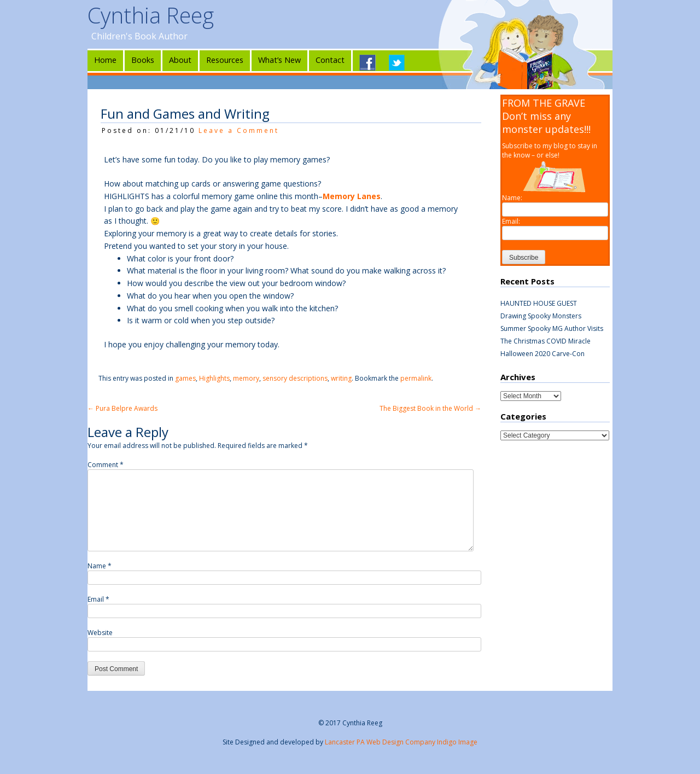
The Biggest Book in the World (430, 408)
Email (98, 599)
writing (341, 378)
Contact (330, 60)
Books (142, 60)
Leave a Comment (239, 130)
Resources (224, 60)
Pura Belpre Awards (123, 408)
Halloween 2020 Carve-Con (542, 353)
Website (100, 632)
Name (100, 566)
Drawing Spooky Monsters (540, 316)
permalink (415, 378)
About (180, 60)
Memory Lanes (352, 196)
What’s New (279, 60)
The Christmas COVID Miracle (545, 341)
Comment (106, 464)
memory (246, 378)
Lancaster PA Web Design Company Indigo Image (401, 742)
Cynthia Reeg (151, 15)
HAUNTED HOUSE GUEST (538, 303)
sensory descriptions (295, 378)
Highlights (214, 378)
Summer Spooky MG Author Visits (551, 328)
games (185, 378)
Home (105, 60)
